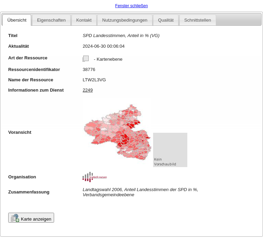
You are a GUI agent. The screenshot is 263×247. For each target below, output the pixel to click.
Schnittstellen (197, 20)
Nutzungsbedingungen (124, 20)
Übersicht (16, 20)
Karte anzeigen (31, 218)
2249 (87, 90)
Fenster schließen (131, 5)
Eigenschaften (51, 20)
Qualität (165, 20)
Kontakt (84, 20)
